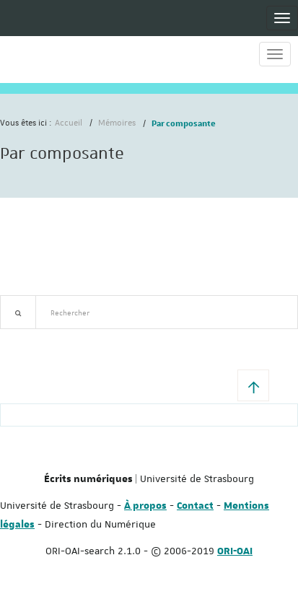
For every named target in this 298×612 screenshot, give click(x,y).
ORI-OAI (235, 551)
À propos (145, 505)
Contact (195, 505)
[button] (253, 385)
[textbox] (166, 312)
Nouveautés (101, 337)
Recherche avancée (37, 337)
